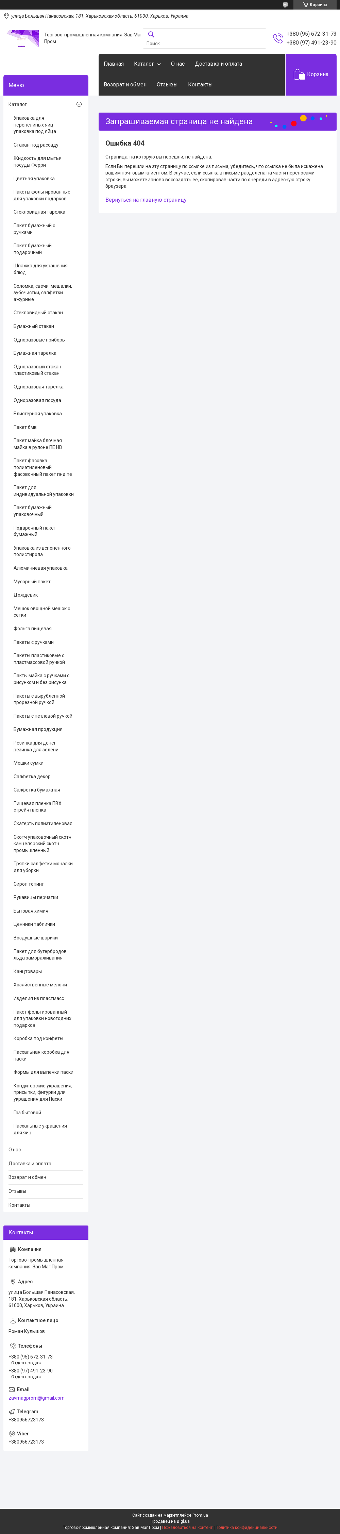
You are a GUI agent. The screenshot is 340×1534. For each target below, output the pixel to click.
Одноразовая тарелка (39, 386)
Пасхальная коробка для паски (41, 1055)
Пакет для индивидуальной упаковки (44, 491)
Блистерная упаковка (38, 413)
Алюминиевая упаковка (41, 568)
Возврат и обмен (125, 84)
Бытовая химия (31, 911)
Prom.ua (200, 1515)
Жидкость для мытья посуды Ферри (38, 161)
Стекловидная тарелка (39, 212)
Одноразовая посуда (37, 400)
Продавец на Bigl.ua (170, 1521)
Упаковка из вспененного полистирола (42, 551)
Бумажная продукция (38, 729)
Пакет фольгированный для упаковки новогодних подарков (42, 1018)
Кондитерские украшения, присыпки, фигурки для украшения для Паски (43, 1092)
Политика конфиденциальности (246, 1527)
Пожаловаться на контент (187, 1527)
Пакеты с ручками (34, 642)
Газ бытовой (27, 1112)
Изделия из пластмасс (39, 998)
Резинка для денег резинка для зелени (36, 746)
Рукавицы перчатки (36, 897)
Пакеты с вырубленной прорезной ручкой (39, 699)
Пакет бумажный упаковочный (33, 511)
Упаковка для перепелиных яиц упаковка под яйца (35, 124)
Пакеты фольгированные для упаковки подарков (42, 195)
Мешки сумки (29, 763)
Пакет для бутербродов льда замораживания (40, 955)
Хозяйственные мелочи (40, 984)
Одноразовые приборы (40, 340)
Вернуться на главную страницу (146, 200)
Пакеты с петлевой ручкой (43, 716)
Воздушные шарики (36, 937)
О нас (178, 64)
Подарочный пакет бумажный (35, 531)
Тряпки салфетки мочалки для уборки (43, 867)
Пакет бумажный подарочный (33, 249)
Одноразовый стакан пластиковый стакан (37, 370)
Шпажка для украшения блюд (41, 269)
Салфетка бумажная (37, 790)
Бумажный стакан (34, 326)
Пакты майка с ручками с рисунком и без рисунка (41, 679)
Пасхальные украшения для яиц (40, 1129)
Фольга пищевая (33, 628)
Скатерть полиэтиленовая (43, 823)
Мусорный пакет (32, 581)
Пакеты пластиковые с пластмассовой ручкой (39, 659)
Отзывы (167, 84)
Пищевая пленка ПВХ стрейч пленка (38, 807)
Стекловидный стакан (38, 312)
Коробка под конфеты (38, 1038)
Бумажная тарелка (35, 353)
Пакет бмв (25, 427)
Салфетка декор (32, 776)
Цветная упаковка (34, 178)
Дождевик (26, 595)
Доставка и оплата (218, 64)
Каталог (144, 64)
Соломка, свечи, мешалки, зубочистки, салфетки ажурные (43, 292)
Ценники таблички (34, 924)
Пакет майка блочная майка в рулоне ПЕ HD (38, 444)
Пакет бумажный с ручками (34, 229)
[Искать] (151, 35)
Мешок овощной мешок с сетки (42, 612)
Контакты (200, 84)
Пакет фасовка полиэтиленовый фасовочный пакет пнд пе (43, 467)
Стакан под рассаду (36, 145)
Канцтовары (28, 971)
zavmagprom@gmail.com (36, 1398)
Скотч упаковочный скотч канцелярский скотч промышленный (42, 843)
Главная (114, 64)
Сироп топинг (29, 884)
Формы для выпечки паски (43, 1072)
